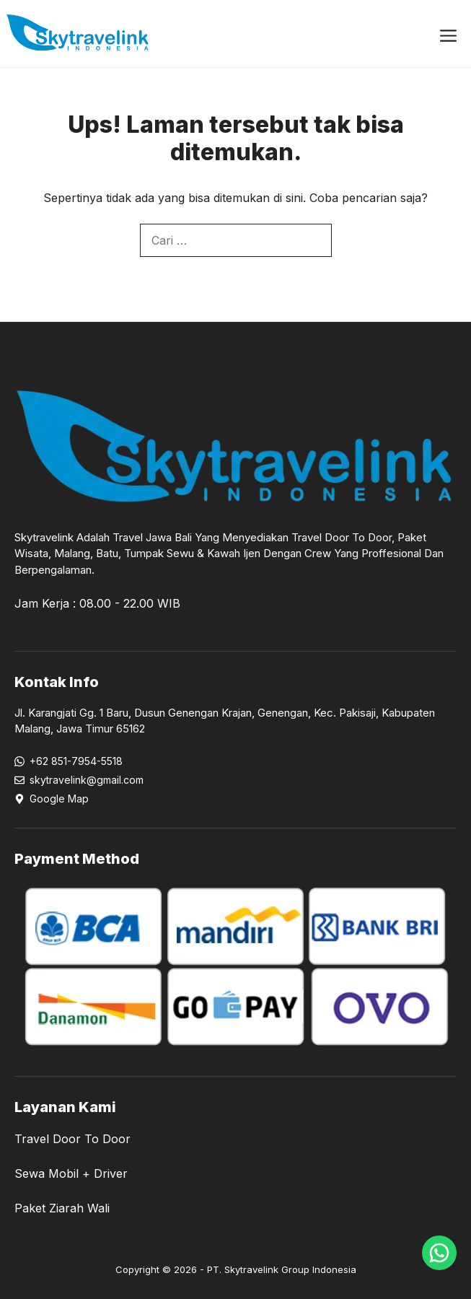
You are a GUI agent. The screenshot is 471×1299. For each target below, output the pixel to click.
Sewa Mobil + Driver (71, 1173)
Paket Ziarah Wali (62, 1208)
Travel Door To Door (72, 1139)
